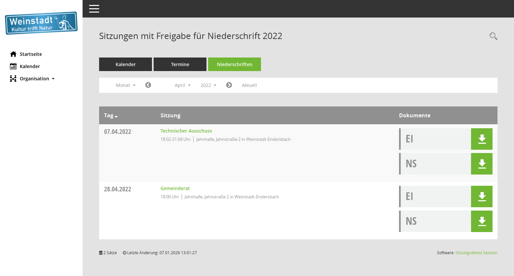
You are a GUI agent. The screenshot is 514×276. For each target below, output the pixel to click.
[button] (41, 78)
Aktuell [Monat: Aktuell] (249, 85)
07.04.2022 (117, 131)
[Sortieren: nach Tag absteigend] (116, 115)
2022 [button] (208, 85)
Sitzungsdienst (476, 253)
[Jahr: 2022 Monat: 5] (229, 85)
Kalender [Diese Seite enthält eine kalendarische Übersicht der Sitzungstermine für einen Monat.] (25, 66)
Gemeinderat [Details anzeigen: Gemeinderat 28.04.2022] (175, 188)
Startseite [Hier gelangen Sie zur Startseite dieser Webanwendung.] (26, 54)
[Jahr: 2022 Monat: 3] (148, 85)
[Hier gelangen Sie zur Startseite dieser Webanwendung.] (41, 23)
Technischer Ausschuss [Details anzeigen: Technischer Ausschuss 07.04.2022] (186, 131)
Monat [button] (125, 85)
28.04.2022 (117, 188)
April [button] (183, 85)
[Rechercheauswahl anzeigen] (491, 36)
